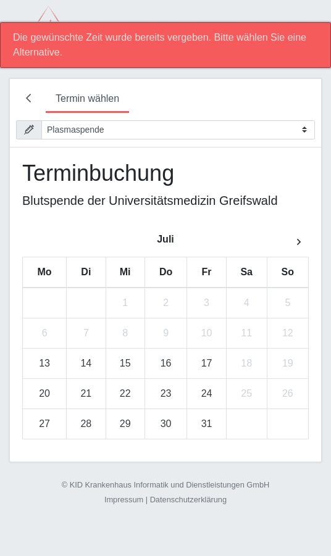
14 (85, 363)
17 (206, 363)
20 (44, 393)
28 (85, 423)
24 (206, 393)
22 (125, 393)
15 (125, 363)
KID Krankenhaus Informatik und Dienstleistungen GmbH (170, 484)
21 (85, 393)
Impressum (123, 499)
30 (166, 423)
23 (166, 393)
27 (44, 423)
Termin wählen (87, 98)
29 (125, 423)
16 (166, 363)
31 (206, 423)
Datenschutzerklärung (188, 499)
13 (44, 363)
